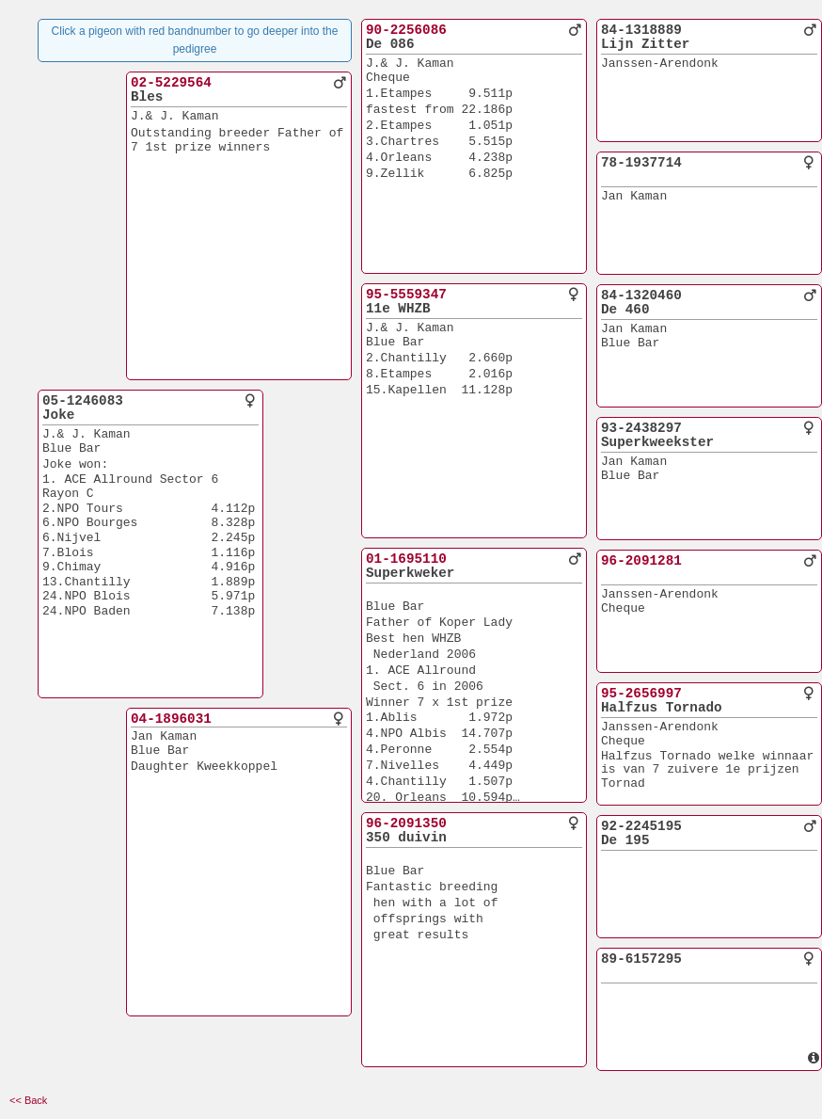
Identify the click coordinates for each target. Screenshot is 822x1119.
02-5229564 (171, 82)
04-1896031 (171, 719)
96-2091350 (406, 823)
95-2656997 (641, 693)
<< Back (28, 1100)
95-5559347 (406, 294)
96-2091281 (641, 560)
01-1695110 (406, 559)
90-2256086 (406, 30)
